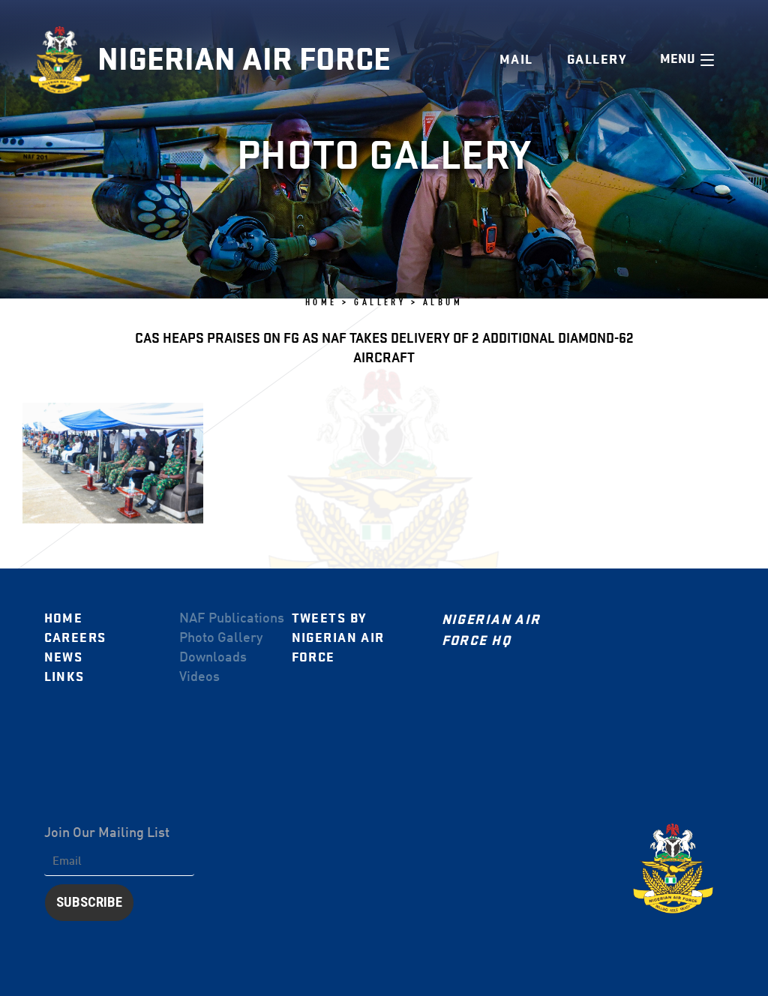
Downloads (213, 657)
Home (63, 618)
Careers (75, 637)
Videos (199, 677)
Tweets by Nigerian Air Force (338, 638)
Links (64, 677)
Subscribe (89, 902)
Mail (516, 59)
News (63, 657)
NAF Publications (231, 619)
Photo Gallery (220, 638)
